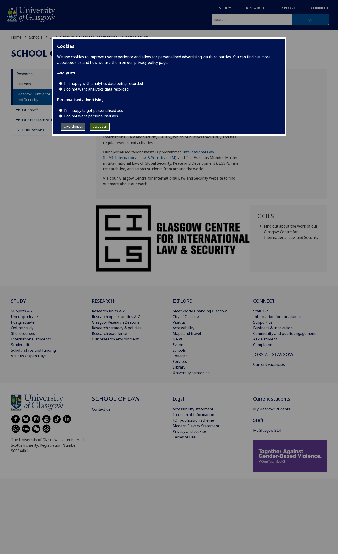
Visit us (179, 322)
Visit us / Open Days (28, 355)
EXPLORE (182, 301)
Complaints (263, 344)
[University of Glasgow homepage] (30, 14)
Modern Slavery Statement (196, 425)
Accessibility (183, 327)
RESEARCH (103, 301)
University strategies (191, 372)
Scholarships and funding (33, 350)
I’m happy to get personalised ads (93, 110)
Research (255, 8)
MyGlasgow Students (271, 409)
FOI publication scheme (193, 420)
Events (178, 344)
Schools (36, 37)
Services (180, 361)
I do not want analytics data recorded (96, 89)
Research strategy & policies (116, 327)
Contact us (101, 409)
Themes (24, 84)
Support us (263, 322)
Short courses (23, 333)
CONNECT (264, 301)
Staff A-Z (260, 311)
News (178, 339)
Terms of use (184, 437)
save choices (73, 126)
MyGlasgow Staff (268, 430)
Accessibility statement (193, 409)
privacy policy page (150, 62)
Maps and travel (187, 333)
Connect (320, 8)
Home (16, 37)
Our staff (30, 109)
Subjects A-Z (22, 311)
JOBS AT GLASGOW (273, 354)
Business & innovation (273, 327)
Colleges (180, 355)
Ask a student (265, 339)
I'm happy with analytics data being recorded (103, 83)
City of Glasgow (186, 316)
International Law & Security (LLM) (145, 157)
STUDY (18, 301)
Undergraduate (24, 316)
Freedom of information (193, 414)
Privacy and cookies (190, 431)
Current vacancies (269, 364)
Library (179, 367)
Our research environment (115, 339)
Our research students (42, 120)
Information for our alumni (277, 316)
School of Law (47, 53)
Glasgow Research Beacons (115, 322)
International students (31, 339)
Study (225, 8)
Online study (22, 327)
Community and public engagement (284, 333)
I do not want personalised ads (91, 116)
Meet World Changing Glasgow (200, 311)
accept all (100, 126)
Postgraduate (23, 322)
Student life (21, 344)
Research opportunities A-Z (116, 316)
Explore (287, 8)
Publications (33, 130)
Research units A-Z (108, 311)
